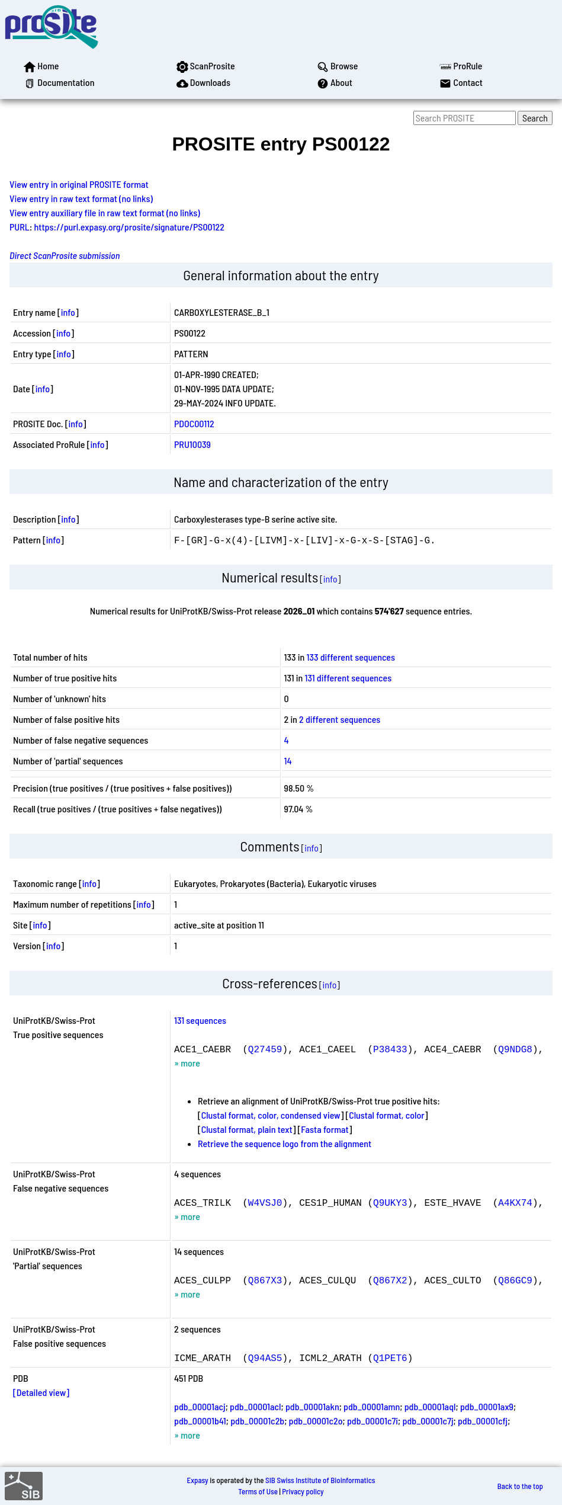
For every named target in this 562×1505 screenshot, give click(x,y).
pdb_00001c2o (316, 1420)
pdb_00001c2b (257, 1420)
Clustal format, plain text (247, 1129)
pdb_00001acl (255, 1406)
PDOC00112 (194, 423)
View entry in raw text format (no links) (81, 198)
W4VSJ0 (265, 1202)
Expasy (197, 1480)
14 (288, 760)
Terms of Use (258, 1491)
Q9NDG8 (515, 1048)
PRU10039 (192, 444)
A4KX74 (515, 1202)
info (68, 312)
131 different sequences (348, 677)
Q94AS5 (265, 1357)
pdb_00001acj (200, 1406)
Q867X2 (390, 1279)
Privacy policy (302, 1491)
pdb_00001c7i (372, 1420)
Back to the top (520, 1486)
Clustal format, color (387, 1114)
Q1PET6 (390, 1357)
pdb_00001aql (430, 1406)
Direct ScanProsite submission (64, 255)
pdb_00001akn (312, 1406)
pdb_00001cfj (483, 1420)
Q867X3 (265, 1279)
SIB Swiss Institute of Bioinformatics (320, 1480)
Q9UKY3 (390, 1202)
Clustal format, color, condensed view (271, 1114)
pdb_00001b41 (200, 1420)
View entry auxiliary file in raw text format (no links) (104, 212)
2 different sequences (339, 719)
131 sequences (200, 1020)
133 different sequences (350, 656)
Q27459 (265, 1048)
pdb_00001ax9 (486, 1406)
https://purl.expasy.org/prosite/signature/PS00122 (129, 226)
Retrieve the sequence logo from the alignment (284, 1143)
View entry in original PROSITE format (79, 184)
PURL (19, 226)
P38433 (390, 1048)
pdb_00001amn (371, 1406)
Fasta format (324, 1129)
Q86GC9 (515, 1279)
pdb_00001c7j (427, 1420)
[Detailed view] (41, 1392)
